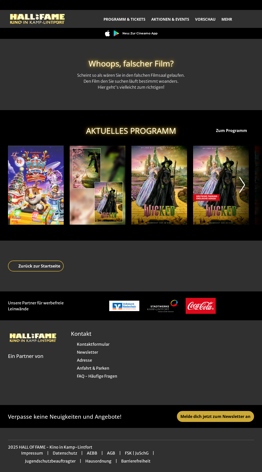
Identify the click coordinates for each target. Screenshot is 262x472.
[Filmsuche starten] (249, 19)
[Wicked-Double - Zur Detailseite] (97, 185)
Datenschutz (65, 453)
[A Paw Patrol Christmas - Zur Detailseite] (36, 185)
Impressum (32, 453)
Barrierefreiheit (136, 461)
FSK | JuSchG (137, 453)
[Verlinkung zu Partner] (124, 305)
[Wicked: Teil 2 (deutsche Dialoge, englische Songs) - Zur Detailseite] (221, 185)
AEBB (92, 453)
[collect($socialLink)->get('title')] (9, 5)
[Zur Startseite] (43, 19)
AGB (111, 453)
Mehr (229, 19)
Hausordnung (98, 461)
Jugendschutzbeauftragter (50, 461)
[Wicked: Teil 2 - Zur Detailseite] (159, 185)
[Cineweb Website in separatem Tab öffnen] (25, 362)
